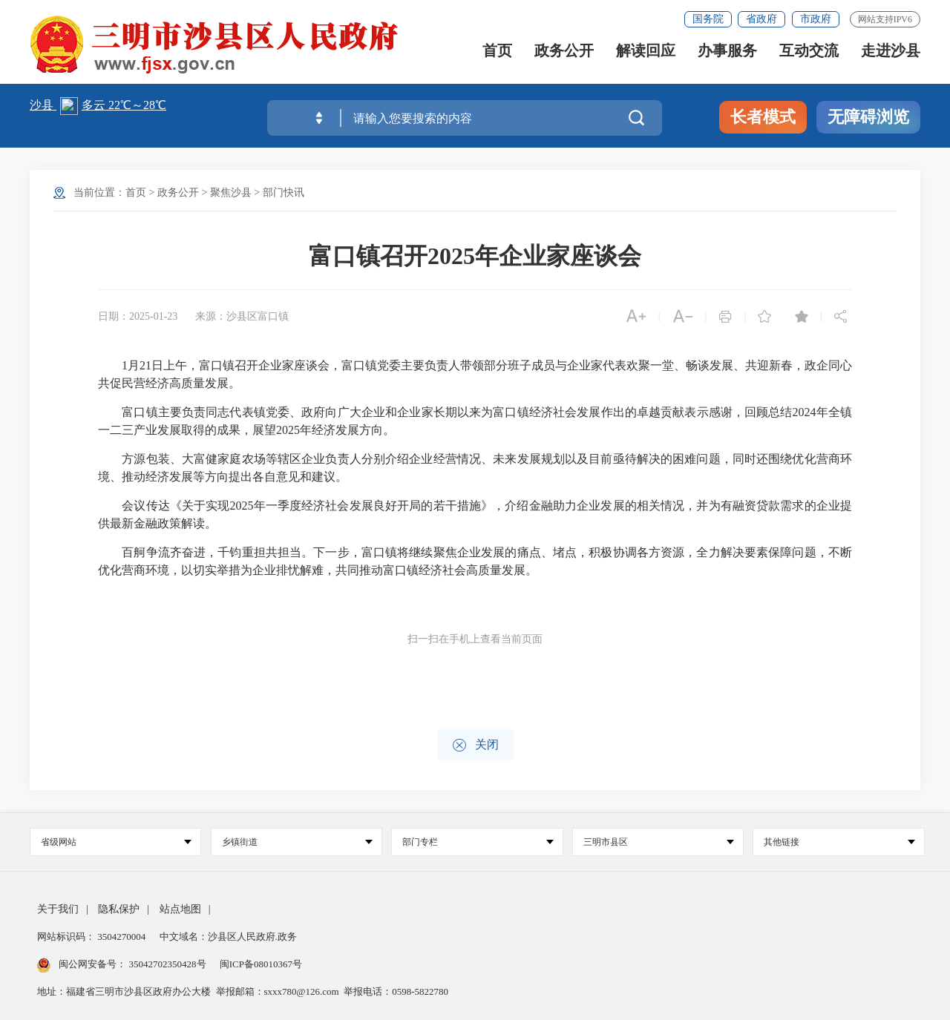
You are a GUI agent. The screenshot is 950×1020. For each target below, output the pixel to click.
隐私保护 (119, 909)
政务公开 (564, 54)
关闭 (475, 745)
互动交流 (809, 54)
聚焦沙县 (231, 192)
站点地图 (180, 909)
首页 (497, 54)
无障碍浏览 (868, 117)
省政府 (761, 18)
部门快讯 (283, 192)
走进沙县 (890, 54)
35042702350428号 (167, 964)
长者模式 (763, 117)
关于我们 (58, 909)
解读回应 (645, 54)
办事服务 (727, 54)
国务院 (708, 18)
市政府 (815, 18)
